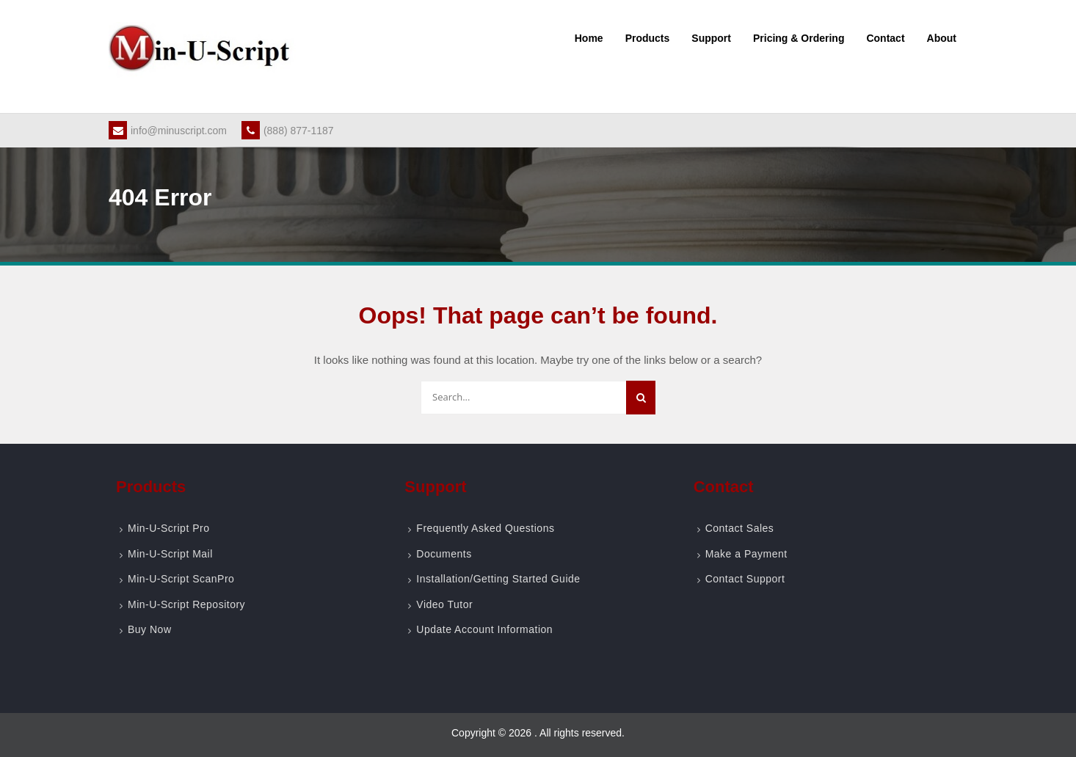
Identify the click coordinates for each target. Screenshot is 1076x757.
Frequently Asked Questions (485, 528)
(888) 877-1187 (287, 130)
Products (647, 38)
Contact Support (745, 579)
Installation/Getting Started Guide (498, 579)
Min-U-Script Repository (186, 604)
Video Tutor (444, 604)
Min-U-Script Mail (170, 554)
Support (711, 38)
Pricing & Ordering (798, 38)
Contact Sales (739, 528)
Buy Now (150, 629)
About (941, 38)
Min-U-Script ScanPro (181, 579)
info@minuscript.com (168, 130)
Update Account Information (484, 629)
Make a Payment (746, 554)
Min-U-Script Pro (168, 528)
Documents (443, 554)
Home (589, 38)
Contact (885, 38)
